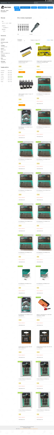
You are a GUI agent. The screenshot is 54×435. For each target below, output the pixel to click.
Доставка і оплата (42, 7)
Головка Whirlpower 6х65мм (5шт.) (25, 378)
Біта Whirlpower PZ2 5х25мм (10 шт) (25, 252)
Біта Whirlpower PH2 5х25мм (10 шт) (43, 127)
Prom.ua (32, 426)
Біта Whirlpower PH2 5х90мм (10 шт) (25, 190)
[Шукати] (52, 3)
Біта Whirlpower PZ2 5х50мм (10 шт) (43, 252)
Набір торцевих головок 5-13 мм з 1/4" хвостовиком (26, 94)
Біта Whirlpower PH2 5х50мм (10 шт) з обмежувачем (26, 315)
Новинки (17, 9)
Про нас (50, 7)
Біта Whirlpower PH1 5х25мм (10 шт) (43, 94)
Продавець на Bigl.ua (27, 427)
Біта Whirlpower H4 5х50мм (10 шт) (43, 283)
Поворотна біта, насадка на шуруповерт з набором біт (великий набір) (44, 62)
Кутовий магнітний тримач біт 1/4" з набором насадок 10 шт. (25, 62)
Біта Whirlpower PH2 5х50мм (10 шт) (25, 159)
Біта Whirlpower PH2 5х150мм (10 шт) (25, 221)
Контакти (34, 7)
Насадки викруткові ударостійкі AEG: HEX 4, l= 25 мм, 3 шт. (44, 347)
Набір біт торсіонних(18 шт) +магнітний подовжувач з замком (44, 315)
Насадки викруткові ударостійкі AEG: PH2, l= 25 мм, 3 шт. (25, 347)
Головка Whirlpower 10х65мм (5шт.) (43, 409)
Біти (18, 34)
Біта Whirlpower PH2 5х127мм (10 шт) (43, 190)
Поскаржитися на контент (24, 428)
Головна (16, 7)
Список (52, 39)
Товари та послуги (24, 7)
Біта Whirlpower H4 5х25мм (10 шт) (25, 283)
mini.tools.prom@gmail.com (5, 53)
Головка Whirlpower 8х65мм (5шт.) (25, 409)
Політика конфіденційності (33, 428)
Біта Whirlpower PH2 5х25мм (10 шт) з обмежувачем (26, 127)
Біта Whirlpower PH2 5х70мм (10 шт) (43, 159)
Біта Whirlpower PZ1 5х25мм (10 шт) (43, 221)
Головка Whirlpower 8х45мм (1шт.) (43, 378)
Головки (30, 34)
